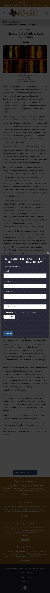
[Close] (48, 253)
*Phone (6, 302)
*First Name (8, 281)
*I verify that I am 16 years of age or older (19, 312)
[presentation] (21, 324)
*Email (6, 271)
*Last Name (8, 292)
